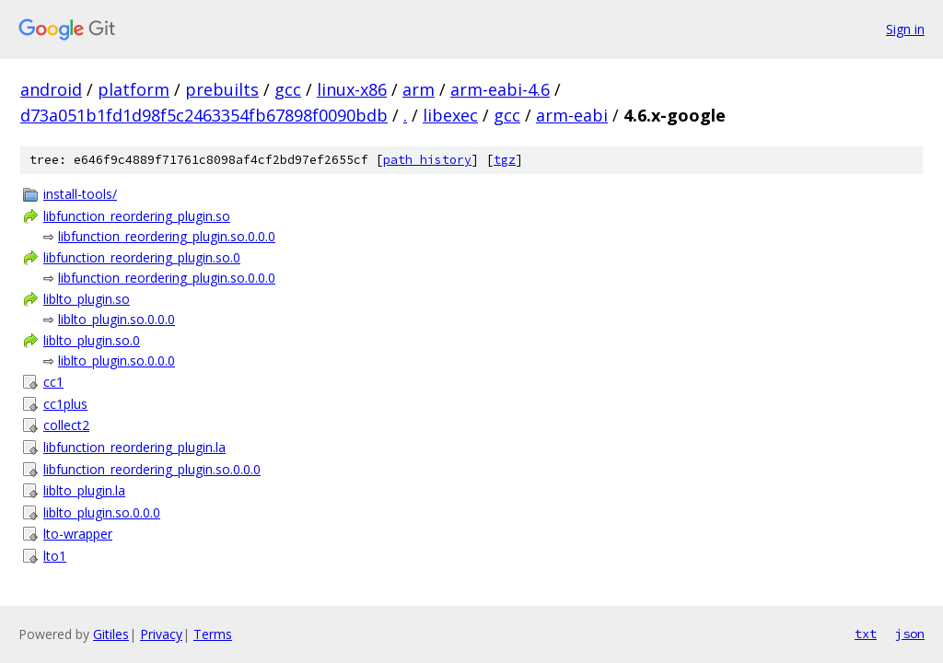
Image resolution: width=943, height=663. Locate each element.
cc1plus (65, 404)
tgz (505, 160)
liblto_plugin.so (86, 299)
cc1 (53, 381)
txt (866, 633)
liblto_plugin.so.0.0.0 (116, 319)
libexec (450, 115)
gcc (287, 89)
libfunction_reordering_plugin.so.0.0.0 (166, 236)
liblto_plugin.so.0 (91, 340)
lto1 (54, 555)
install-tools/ (80, 194)
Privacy (161, 634)
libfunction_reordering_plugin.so (136, 216)
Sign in (905, 29)
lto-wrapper (77, 533)
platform (133, 89)
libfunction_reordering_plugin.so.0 (141, 257)
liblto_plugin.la (84, 490)
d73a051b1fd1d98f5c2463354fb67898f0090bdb (204, 115)
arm (418, 89)
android (51, 89)
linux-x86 (352, 89)
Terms (212, 634)
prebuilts (222, 89)
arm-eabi (572, 115)
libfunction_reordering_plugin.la (134, 447)
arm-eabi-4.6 (500, 89)
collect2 (66, 425)
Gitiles (111, 634)
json (910, 633)
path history (427, 160)
